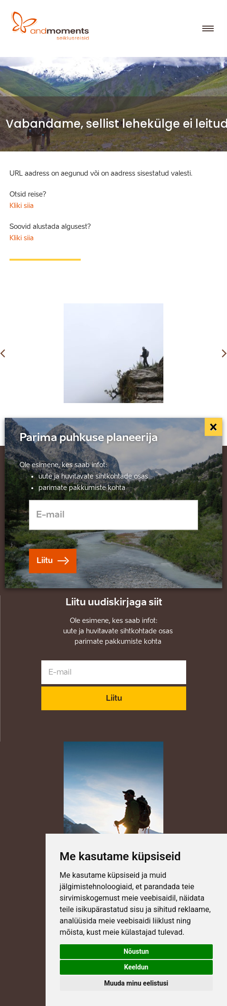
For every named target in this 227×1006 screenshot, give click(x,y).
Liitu (114, 698)
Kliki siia (21, 206)
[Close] (214, 427)
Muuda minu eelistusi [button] (136, 983)
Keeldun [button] (136, 967)
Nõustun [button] (136, 951)
